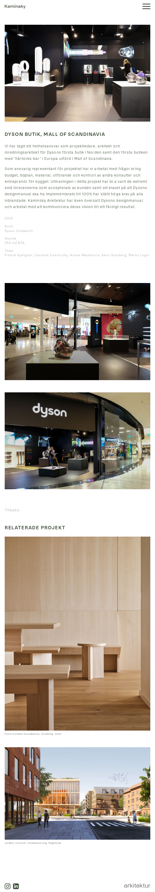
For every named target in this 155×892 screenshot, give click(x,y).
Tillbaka (12, 510)
